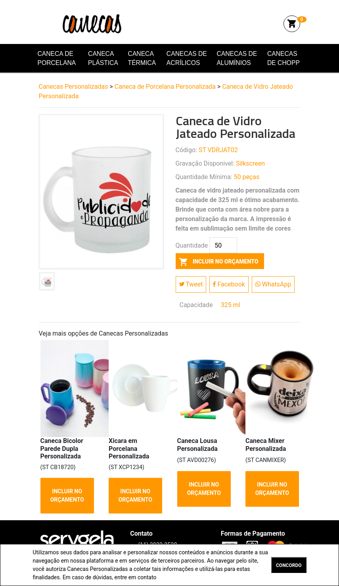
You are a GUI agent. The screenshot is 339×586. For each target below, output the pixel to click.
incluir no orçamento (217, 261)
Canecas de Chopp (283, 58)
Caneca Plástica (103, 58)
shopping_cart (292, 24)
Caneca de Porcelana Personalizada (165, 86)
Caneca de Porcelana (57, 58)
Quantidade (192, 245)
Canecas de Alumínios (236, 58)
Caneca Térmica (142, 58)
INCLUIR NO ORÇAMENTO (67, 495)
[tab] (47, 283)
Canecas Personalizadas (95, 23)
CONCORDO (288, 565)
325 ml (230, 305)
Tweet (191, 284)
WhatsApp (273, 284)
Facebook (229, 284)
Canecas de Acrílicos (187, 58)
